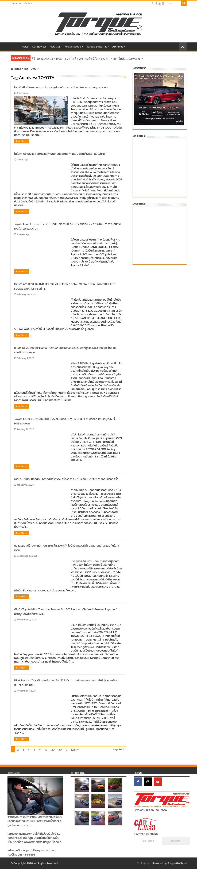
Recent (175, 840)
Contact (28, 3)
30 (60, 749)
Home (15, 46)
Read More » (21, 141)
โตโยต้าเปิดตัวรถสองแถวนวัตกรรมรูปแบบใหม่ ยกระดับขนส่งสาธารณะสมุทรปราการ (61, 87)
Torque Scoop (72, 46)
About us (16, 3)
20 (53, 749)
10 (46, 749)
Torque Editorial (97, 46)
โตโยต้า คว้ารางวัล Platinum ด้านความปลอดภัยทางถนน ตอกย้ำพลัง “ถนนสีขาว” (60, 154)
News (25, 46)
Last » (75, 749)
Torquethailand (177, 863)
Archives (117, 46)
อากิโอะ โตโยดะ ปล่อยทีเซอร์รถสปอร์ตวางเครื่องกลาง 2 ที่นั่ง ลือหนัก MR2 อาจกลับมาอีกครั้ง (66, 479)
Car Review (39, 46)
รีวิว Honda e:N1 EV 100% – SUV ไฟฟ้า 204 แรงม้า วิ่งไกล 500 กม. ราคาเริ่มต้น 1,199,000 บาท (88, 58)
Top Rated (147, 840)
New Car (55, 46)
